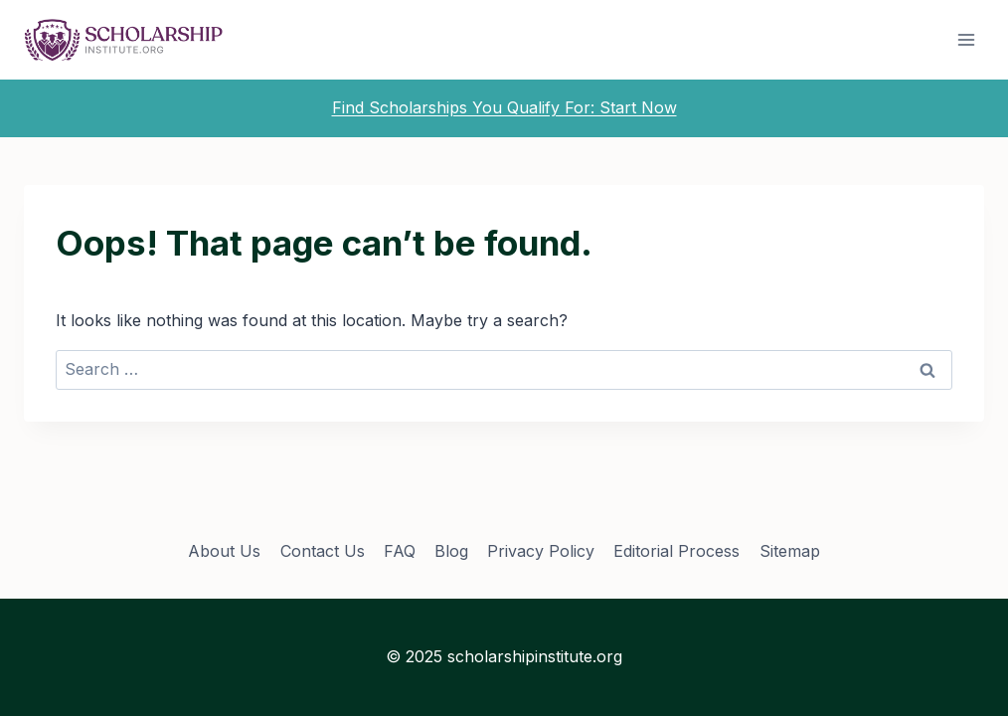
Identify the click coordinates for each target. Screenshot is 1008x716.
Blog (451, 551)
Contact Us (322, 551)
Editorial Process (676, 551)
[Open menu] (965, 39)
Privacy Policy (540, 551)
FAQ (400, 551)
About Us (224, 551)
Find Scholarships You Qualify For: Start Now (504, 107)
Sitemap (789, 551)
